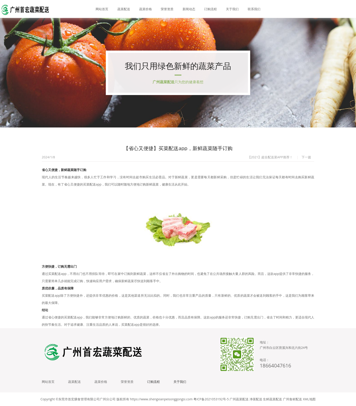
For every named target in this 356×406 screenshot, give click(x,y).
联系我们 (254, 9)
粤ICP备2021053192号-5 (211, 399)
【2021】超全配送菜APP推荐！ (270, 157)
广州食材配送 (292, 399)
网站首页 (102, 9)
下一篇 (306, 157)
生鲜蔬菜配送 (272, 399)
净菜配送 (256, 399)
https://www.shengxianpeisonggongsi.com (161, 399)
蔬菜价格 (145, 9)
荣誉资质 (167, 9)
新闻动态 (189, 9)
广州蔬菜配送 (239, 399)
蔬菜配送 (123, 9)
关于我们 (232, 9)
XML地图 (309, 399)
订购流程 (210, 9)
